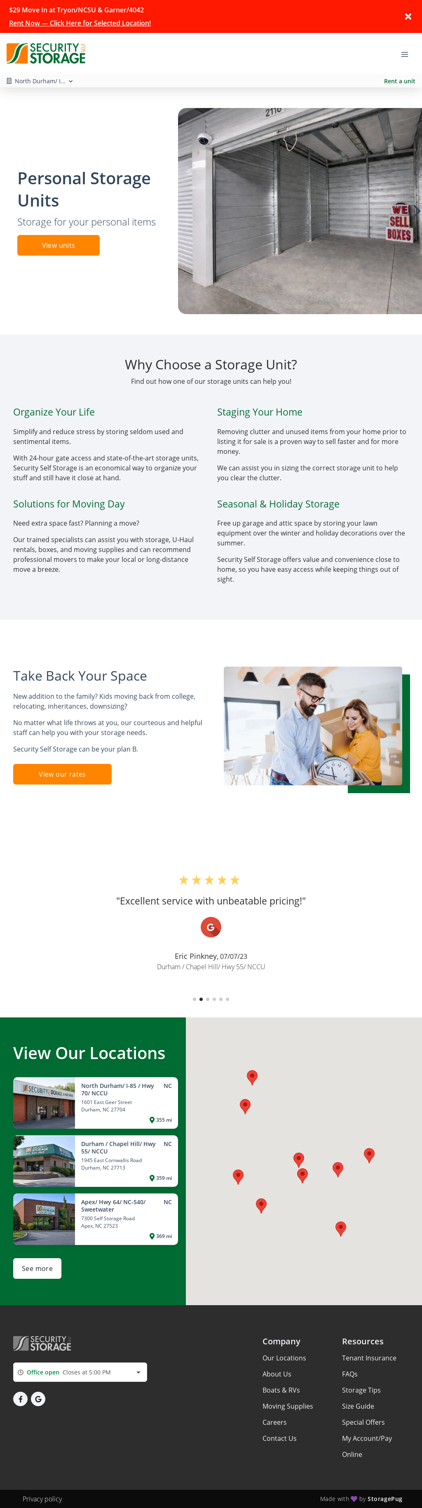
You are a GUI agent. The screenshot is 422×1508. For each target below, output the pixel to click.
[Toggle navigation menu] (408, 54)
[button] (194, 999)
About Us (277, 1374)
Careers (275, 1422)
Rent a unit (399, 81)
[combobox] (80, 1372)
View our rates (62, 774)
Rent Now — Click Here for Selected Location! (80, 23)
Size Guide (358, 1406)
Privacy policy (42, 1498)
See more (37, 1268)
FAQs (350, 1374)
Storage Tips (361, 1390)
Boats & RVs (281, 1390)
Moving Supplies (288, 1406)
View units (58, 245)
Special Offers (363, 1422)
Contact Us (280, 1438)
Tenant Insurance (369, 1357)
